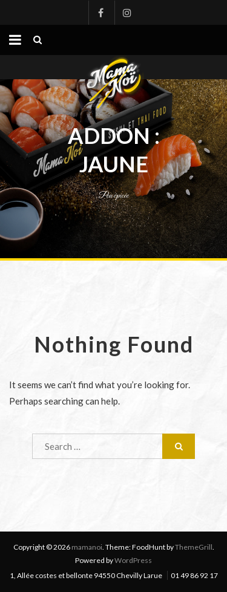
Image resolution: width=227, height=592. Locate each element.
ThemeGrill (193, 546)
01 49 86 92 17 (194, 575)
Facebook (100, 13)
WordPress (133, 560)
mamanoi (86, 546)
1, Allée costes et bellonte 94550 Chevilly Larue (86, 575)
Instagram (126, 13)
